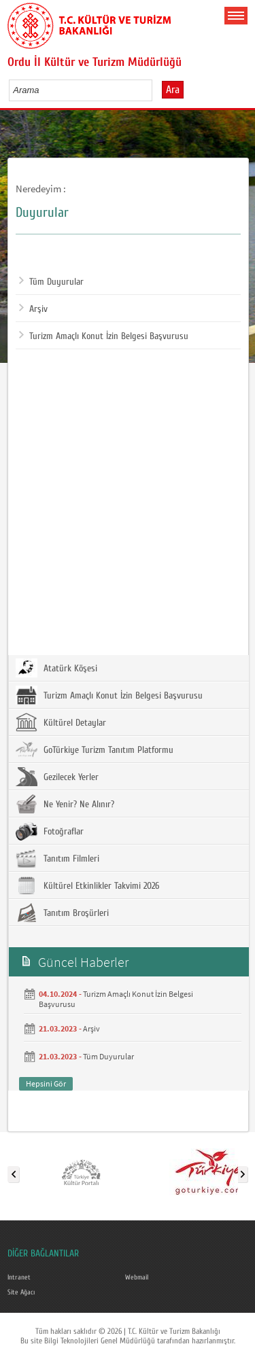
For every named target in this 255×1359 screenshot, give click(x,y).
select (156, 89)
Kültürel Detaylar (61, 722)
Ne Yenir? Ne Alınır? (65, 803)
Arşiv (33, 309)
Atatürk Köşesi (56, 667)
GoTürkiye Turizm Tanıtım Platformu (94, 749)
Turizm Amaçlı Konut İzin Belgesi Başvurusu (103, 336)
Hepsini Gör (46, 1083)
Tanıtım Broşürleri (62, 912)
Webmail (136, 1277)
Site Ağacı (21, 1292)
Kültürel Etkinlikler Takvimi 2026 (87, 885)
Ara (173, 90)
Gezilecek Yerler (57, 776)
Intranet (19, 1277)
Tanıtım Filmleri (57, 858)
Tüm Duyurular (51, 282)
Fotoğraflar (50, 831)
